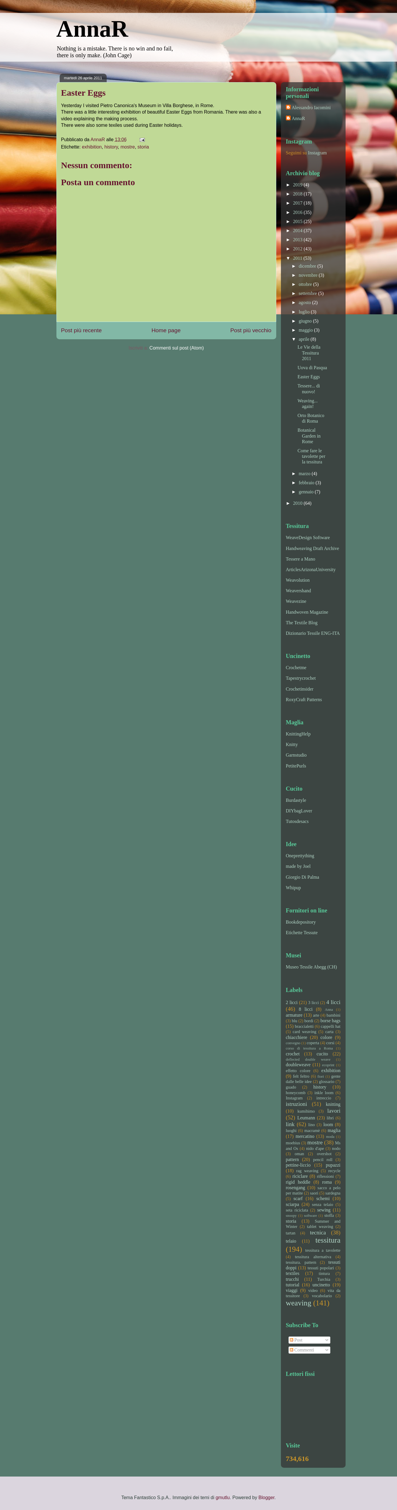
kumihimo (306, 1111)
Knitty (292, 744)
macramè (312, 1130)
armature (294, 1015)
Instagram (317, 152)
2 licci (292, 1002)
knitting (333, 1104)
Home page (165, 330)
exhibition (92, 146)
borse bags (330, 1020)
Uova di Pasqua (312, 367)
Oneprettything (300, 855)
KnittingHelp (298, 733)
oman (299, 1153)
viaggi (292, 1290)
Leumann (306, 1117)
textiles (292, 1273)
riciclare (300, 1176)
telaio (291, 1241)
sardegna (332, 1193)
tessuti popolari (321, 1268)
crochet (293, 1053)
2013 (298, 239)
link (290, 1124)
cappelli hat (331, 1026)
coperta (313, 1042)
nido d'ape (315, 1148)
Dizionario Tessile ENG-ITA (313, 633)
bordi (308, 1020)
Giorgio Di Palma (302, 877)
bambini (333, 1015)
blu (294, 1020)
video (313, 1290)
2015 (298, 221)
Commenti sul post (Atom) (177, 347)
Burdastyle (296, 800)
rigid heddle (298, 1182)
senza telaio (322, 1204)
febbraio (307, 482)
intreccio (323, 1098)
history (111, 146)
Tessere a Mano (300, 558)
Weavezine (296, 601)
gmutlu (223, 1497)
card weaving (304, 1031)
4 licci (333, 1002)
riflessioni (325, 1176)
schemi (323, 1198)
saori (314, 1193)
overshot (324, 1153)
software (310, 1216)
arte (316, 1015)
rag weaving (307, 1170)
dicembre (308, 266)
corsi (330, 1042)
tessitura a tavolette (323, 1250)
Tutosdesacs (297, 821)
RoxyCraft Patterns (304, 699)
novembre (309, 275)
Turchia (323, 1279)
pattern (292, 1159)
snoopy (291, 1216)
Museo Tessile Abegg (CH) (311, 966)
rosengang (295, 1187)
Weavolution (298, 580)
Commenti (302, 1349)
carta (329, 1031)
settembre (308, 293)
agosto (305, 302)
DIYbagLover (299, 810)
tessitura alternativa (313, 1256)
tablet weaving (320, 1226)
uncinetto (321, 1284)
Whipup (293, 887)
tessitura (327, 1240)
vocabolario (322, 1295)
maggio (306, 330)
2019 (298, 184)
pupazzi (333, 1165)
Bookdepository (301, 922)
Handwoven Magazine (307, 612)
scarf (298, 1198)
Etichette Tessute (302, 932)
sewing (324, 1209)
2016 (298, 212)
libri (330, 1118)
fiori (320, 1076)
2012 (298, 248)
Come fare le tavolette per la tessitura (311, 456)
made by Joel (298, 866)
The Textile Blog (302, 622)
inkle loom (324, 1092)
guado (291, 1087)
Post (296, 1339)
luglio (305, 311)
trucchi (292, 1279)
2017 (298, 202)
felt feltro (301, 1076)
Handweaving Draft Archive (312, 548)
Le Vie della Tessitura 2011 (308, 353)
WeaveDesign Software (308, 537)
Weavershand (298, 590)
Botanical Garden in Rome (309, 436)
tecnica (318, 1232)
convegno (293, 1043)
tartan (291, 1233)
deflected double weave (308, 1059)
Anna (329, 1010)
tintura (324, 1273)
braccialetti (304, 1026)
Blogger (266, 1497)
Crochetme (296, 667)
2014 (298, 230)
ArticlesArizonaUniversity (311, 569)
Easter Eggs (308, 376)
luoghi (291, 1130)
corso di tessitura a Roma (309, 1048)
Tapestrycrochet (301, 678)
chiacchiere (296, 1037)
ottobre (306, 284)
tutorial (292, 1284)
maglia (334, 1130)
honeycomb (296, 1092)
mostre (127, 146)
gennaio (307, 491)
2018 (298, 193)
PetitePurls (296, 765)
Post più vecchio (251, 330)
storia (143, 146)
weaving (298, 1303)
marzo (305, 473)
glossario (326, 1081)
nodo (336, 1148)
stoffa (329, 1215)
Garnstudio (296, 755)
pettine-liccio (298, 1165)
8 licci (306, 1009)
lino (311, 1124)
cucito (322, 1053)
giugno (306, 320)
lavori (334, 1111)
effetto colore (298, 1070)
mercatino (305, 1136)
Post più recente (81, 330)
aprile (304, 339)
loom (328, 1124)
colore (326, 1037)
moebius (293, 1142)
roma (327, 1182)
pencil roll (322, 1159)
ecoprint (328, 1065)
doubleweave (298, 1064)
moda (330, 1137)
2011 (298, 258)
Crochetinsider (300, 688)
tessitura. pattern (301, 1262)
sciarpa (292, 1204)
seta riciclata (297, 1210)
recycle (334, 1170)
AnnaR (92, 29)
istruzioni (296, 1104)
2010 (298, 503)
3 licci (313, 1002)
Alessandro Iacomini (311, 107)
